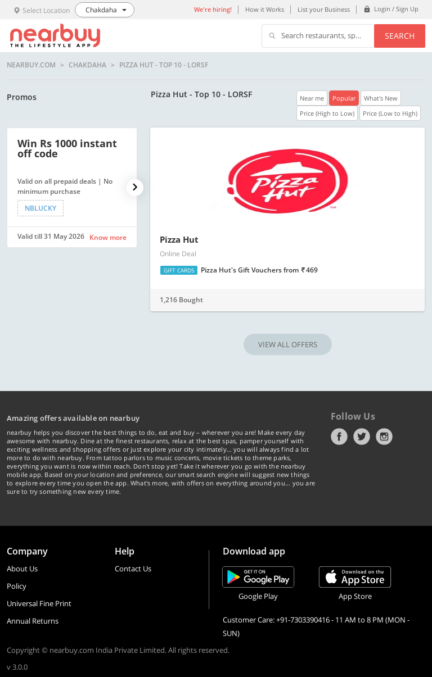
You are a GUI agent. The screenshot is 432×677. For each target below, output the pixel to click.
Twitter (361, 436)
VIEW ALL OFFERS (287, 344)
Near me (312, 98)
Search (400, 35)
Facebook (339, 436)
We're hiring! (213, 9)
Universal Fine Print (39, 603)
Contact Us (133, 569)
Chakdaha (87, 65)
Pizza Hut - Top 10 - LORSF (163, 65)
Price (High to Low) (327, 113)
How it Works (264, 9)
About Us (22, 569)
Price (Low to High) (390, 113)
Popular (344, 98)
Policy (16, 586)
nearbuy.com (31, 65)
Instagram (384, 436)
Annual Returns (32, 621)
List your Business (324, 9)
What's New (381, 98)
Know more (108, 237)
